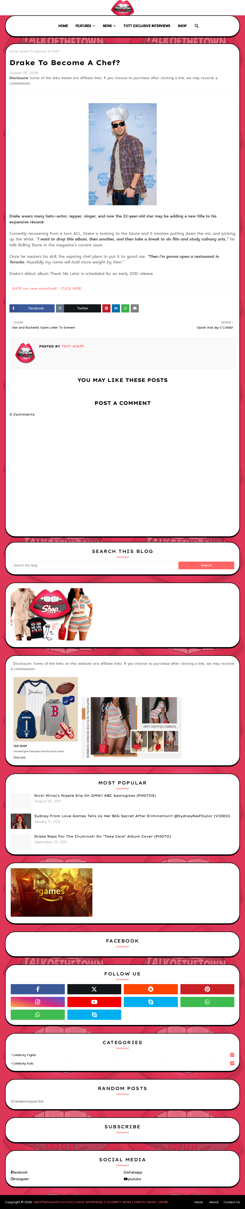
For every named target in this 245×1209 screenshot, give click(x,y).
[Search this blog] (94, 565)
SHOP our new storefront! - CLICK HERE (46, 288)
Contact (41, 7)
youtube (134, 1179)
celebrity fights (123, 1055)
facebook (20, 1172)
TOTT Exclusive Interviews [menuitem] (147, 25)
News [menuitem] (107, 25)
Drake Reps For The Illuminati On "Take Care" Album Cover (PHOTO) (102, 836)
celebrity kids (123, 1063)
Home (8, 7)
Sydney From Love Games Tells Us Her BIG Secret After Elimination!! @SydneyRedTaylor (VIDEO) (132, 816)
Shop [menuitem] (182, 25)
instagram (21, 1179)
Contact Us (232, 1202)
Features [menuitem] (83, 25)
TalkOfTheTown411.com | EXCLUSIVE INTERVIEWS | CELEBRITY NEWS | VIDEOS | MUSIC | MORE (100, 1202)
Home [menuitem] (63, 25)
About (23, 7)
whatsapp (134, 1172)
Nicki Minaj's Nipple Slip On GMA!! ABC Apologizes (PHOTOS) (95, 795)
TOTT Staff (72, 346)
